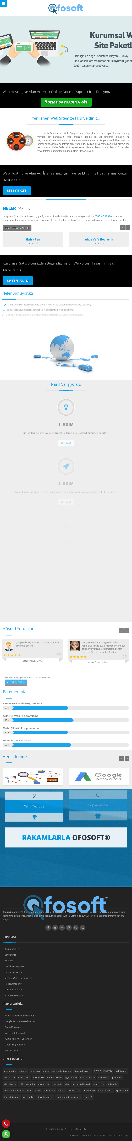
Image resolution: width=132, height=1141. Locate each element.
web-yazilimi (24, 1077)
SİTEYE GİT (17, 190)
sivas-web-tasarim (82, 1071)
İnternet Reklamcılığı (15, 1033)
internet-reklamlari (81, 1084)
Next (127, 227)
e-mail (38, 1090)
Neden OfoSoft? (13, 983)
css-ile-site (57, 1084)
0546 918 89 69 (102, 216)
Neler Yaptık (99, 1135)
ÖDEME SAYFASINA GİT (66, 102)
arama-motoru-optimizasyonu (57, 1071)
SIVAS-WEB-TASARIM (103, 1071)
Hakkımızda (86, 1135)
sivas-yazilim (28, 1097)
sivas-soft (88, 1097)
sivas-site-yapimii (45, 1097)
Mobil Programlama (15, 1044)
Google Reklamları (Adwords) (20, 1021)
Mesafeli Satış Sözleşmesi (18, 977)
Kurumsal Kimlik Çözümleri (18, 1038)
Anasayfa (74, 1135)
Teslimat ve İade (13, 989)
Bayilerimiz (10, 954)
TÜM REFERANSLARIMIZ (17, 228)
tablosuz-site (44, 1084)
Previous (122, 227)
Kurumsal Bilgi (12, 948)
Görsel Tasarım (13, 1027)
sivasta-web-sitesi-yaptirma (68, 1097)
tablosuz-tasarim (27, 1084)
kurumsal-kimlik (54, 1077)
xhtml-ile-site (10, 1084)
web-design (35, 1071)
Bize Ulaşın (124, 1135)
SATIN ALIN (18, 280)
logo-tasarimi (71, 1077)
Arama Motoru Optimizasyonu (20, 1015)
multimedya (38, 1077)
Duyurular (111, 1135)
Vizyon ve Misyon (14, 995)
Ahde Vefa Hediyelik (99, 239)
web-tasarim (10, 1071)
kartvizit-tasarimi (87, 1077)
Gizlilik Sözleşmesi (14, 966)
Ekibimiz (9, 960)
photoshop (117, 1077)
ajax (67, 1084)
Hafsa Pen (33, 239)
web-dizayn (9, 1077)
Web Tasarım (11, 1050)
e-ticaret (23, 1071)
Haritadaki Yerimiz (14, 972)
